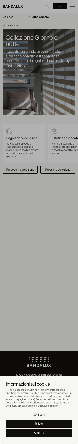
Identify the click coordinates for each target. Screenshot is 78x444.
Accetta (39, 432)
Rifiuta (39, 423)
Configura (39, 414)
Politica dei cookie (23, 403)
